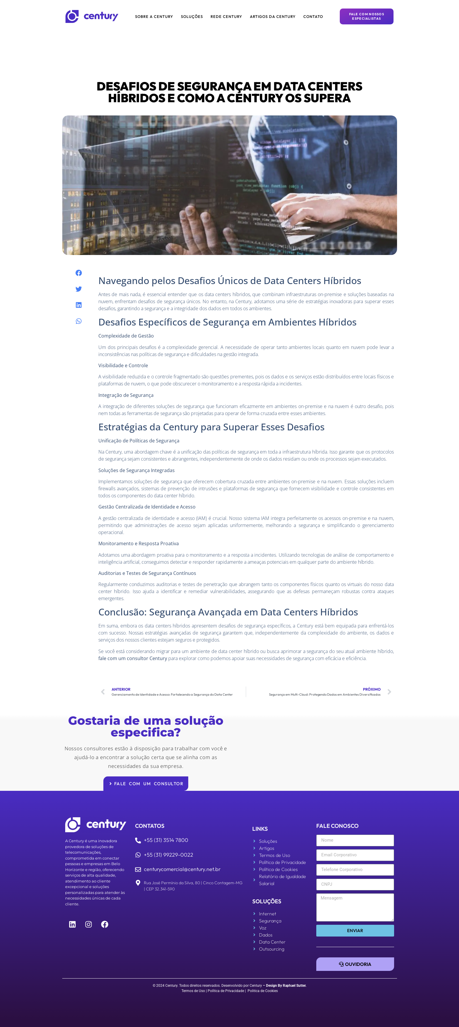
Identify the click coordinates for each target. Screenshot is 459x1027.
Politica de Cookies (263, 991)
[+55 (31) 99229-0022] (138, 855)
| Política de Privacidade (225, 991)
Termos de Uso (193, 991)
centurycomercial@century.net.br (182, 869)
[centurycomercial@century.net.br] (138, 869)
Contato (313, 16)
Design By (274, 986)
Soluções (192, 16)
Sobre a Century (154, 16)
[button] (78, 273)
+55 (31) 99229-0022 (168, 854)
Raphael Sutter (294, 986)
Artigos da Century (273, 16)
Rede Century (226, 16)
